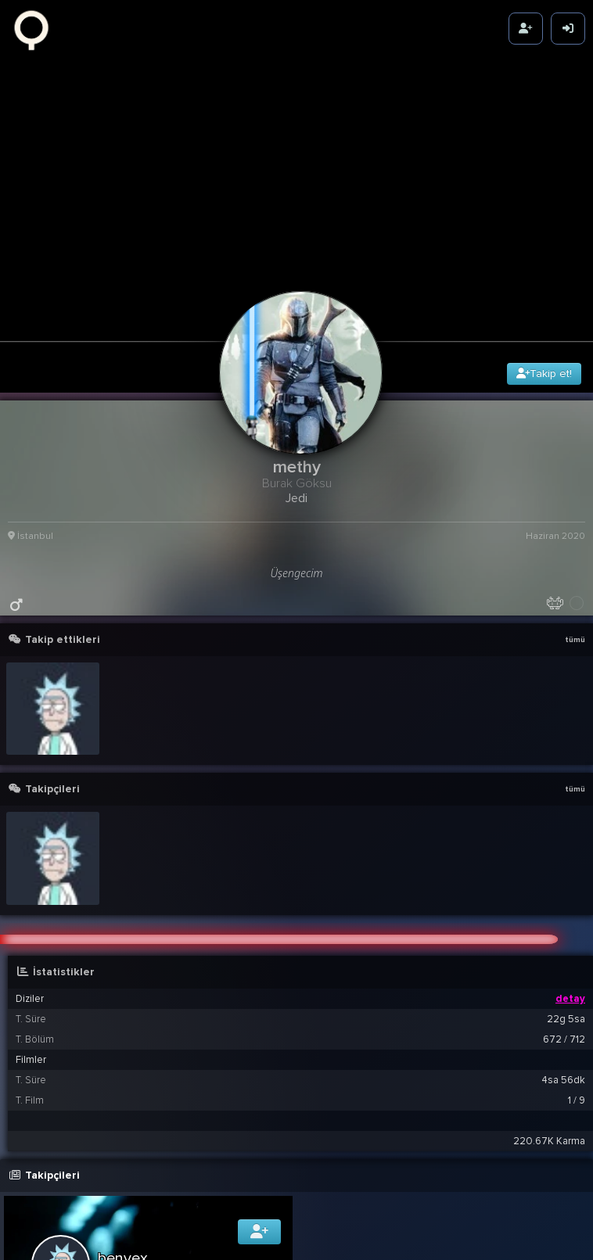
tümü (575, 598)
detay (570, 958)
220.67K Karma (549, 1100)
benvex (123, 1217)
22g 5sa (566, 978)
